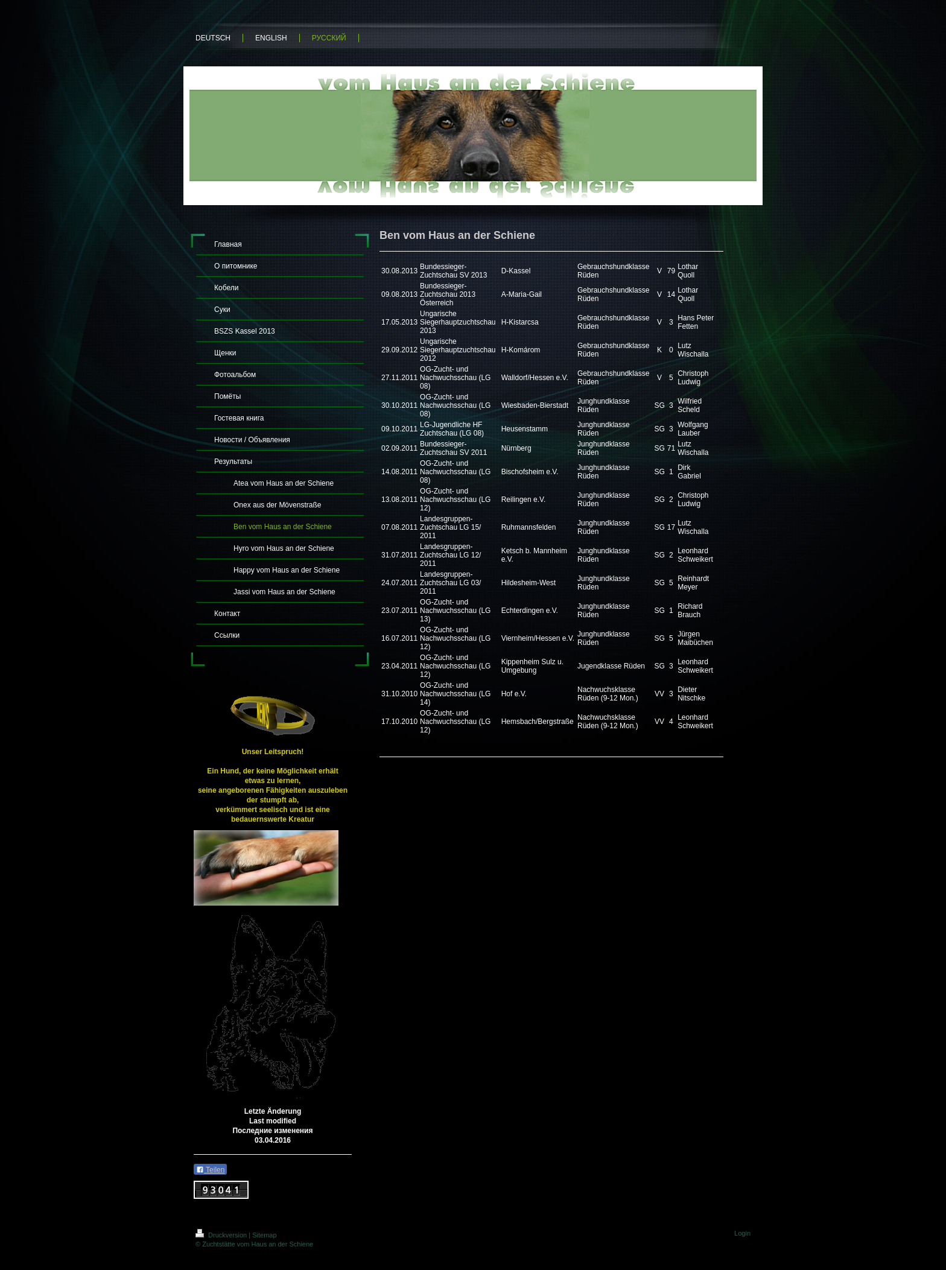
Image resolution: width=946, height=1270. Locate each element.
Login (742, 1233)
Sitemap (264, 1235)
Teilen (210, 1170)
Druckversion (222, 1235)
